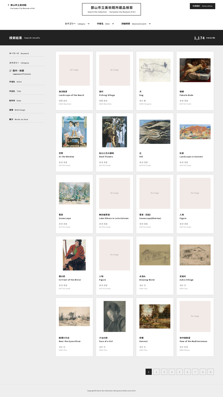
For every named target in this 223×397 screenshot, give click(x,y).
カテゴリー (75, 23)
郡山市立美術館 (23, 6)
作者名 (103, 23)
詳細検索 (133, 23)
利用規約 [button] (202, 6)
